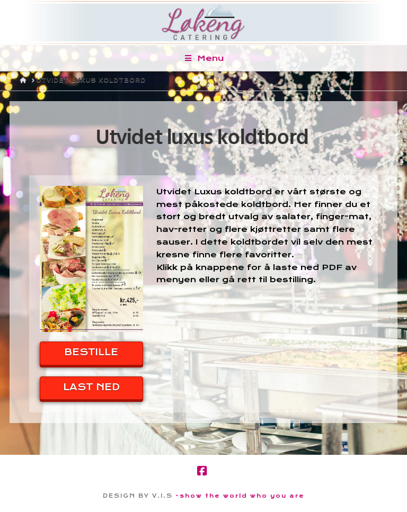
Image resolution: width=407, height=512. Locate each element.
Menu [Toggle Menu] (203, 58)
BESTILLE (91, 352)
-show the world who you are (240, 495)
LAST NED (91, 387)
